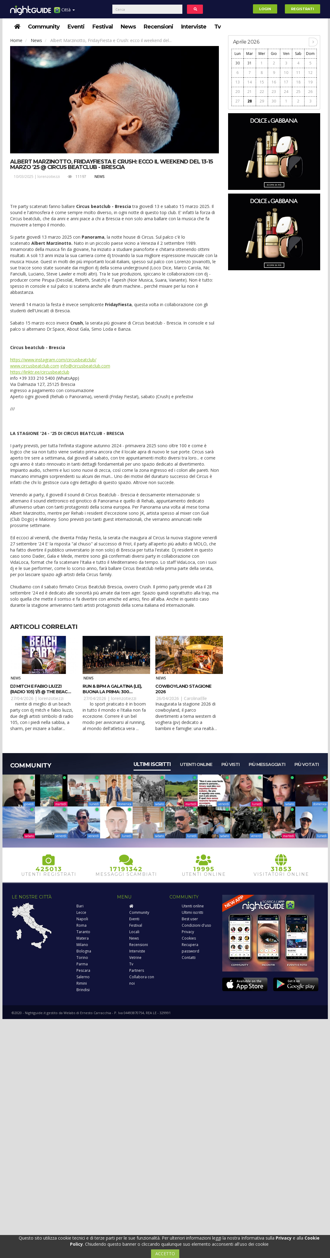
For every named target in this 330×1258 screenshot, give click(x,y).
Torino (82, 957)
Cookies (189, 938)
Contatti (189, 957)
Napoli (82, 918)
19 (310, 82)
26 (310, 91)
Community (44, 26)
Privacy (188, 931)
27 (237, 101)
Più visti (230, 764)
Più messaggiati (267, 764)
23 (274, 91)
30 (237, 63)
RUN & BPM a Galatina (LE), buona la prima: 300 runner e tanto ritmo (112, 691)
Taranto (83, 931)
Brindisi (83, 989)
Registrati (302, 9)
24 (286, 91)
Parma (82, 964)
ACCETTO (165, 1253)
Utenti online (196, 764)
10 (286, 72)
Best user (190, 918)
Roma (81, 925)
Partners (136, 970)
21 (249, 91)
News (128, 26)
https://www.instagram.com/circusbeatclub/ (53, 360)
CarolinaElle (195, 698)
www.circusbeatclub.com (34, 366)
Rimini (81, 983)
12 (310, 72)
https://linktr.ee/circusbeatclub (39, 372)
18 (298, 82)
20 (237, 91)
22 (262, 91)
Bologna (83, 951)
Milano (82, 944)
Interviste (193, 26)
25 (298, 91)
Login (265, 9)
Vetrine (135, 957)
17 (286, 82)
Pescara (83, 970)
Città (64, 12)
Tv (217, 26)
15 (262, 82)
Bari (79, 906)
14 (249, 82)
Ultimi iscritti (152, 764)
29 (262, 101)
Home (16, 40)
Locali (134, 931)
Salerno (83, 976)
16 (274, 82)
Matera (82, 938)
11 (298, 72)
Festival (102, 26)
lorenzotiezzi (48, 176)
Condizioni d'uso (196, 925)
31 (249, 63)
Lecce (81, 912)
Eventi (76, 26)
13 (237, 82)
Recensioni (158, 26)
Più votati (306, 764)
